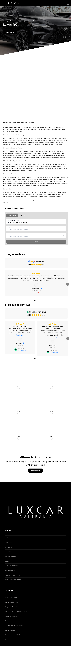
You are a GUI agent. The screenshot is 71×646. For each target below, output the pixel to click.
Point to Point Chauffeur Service (16, 611)
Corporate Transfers (12, 607)
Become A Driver (11, 556)
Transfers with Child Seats (14, 635)
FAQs (6, 538)
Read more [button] (20, 282)
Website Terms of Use (12, 575)
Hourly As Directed (11, 616)
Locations (8, 542)
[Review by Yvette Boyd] (20, 290)
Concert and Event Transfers (15, 625)
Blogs (7, 561)
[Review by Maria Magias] (52, 290)
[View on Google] (20, 287)
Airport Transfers (11, 597)
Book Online (10, 32)
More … (7, 639)
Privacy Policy (10, 570)
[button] (4, 284)
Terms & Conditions (11, 566)
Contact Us (9, 547)
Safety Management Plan (13, 580)
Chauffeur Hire (10, 630)
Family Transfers (10, 621)
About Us (8, 552)
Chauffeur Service (11, 602)
